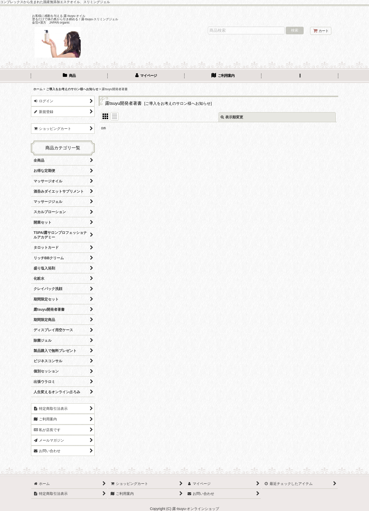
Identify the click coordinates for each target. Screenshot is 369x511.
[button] (299, 76)
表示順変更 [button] (232, 117)
